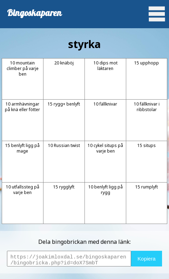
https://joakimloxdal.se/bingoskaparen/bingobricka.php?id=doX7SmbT (69, 258)
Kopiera (147, 259)
